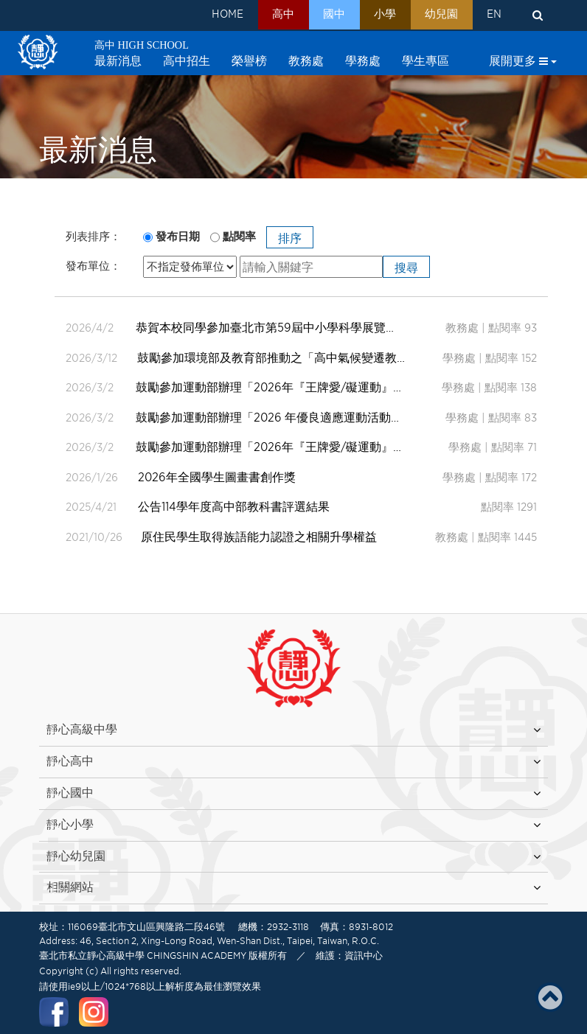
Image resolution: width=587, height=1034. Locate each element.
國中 (321, 15)
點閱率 (239, 236)
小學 (376, 15)
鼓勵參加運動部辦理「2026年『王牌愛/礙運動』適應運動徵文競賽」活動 (257, 447)
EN (492, 15)
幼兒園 (436, 15)
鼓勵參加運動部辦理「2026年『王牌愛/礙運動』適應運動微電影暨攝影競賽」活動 (257, 387)
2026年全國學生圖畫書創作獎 (218, 477)
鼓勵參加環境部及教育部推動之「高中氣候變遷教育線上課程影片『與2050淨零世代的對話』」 (257, 358)
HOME (207, 15)
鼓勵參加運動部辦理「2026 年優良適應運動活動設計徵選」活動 (257, 418)
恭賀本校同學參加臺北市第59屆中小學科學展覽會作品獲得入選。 (257, 328)
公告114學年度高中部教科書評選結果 (235, 507)
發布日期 (178, 236)
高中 (267, 15)
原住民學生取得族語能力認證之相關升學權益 (259, 537)
